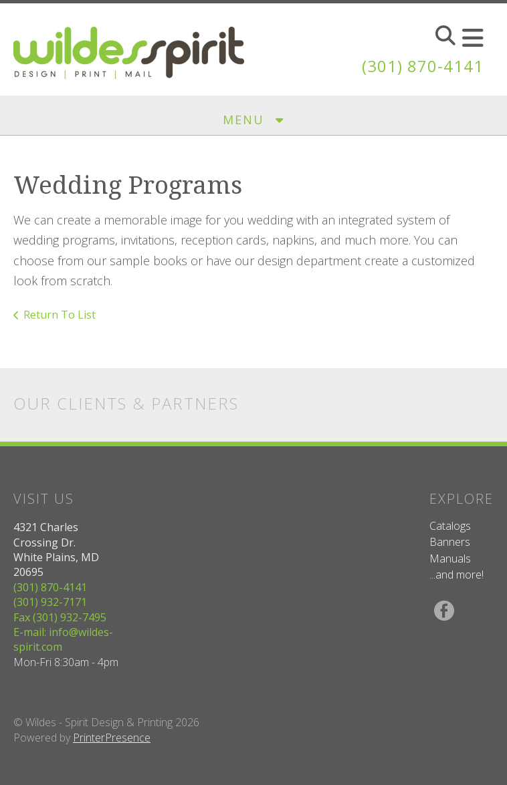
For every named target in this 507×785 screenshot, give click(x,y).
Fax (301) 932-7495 (59, 617)
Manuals (450, 558)
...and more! (456, 574)
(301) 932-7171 (50, 602)
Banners (449, 541)
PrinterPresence (111, 737)
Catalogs (450, 525)
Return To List (59, 314)
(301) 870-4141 (423, 66)
